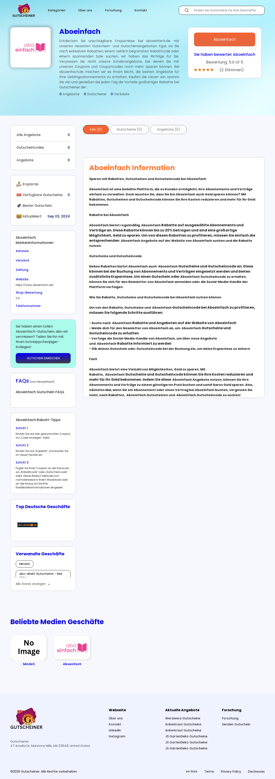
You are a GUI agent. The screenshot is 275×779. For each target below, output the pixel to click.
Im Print (191, 771)
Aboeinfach (225, 39)
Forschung (113, 10)
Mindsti (24, 564)
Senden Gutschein (236, 724)
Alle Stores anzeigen (31, 584)
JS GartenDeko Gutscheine (186, 736)
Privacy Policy (231, 771)
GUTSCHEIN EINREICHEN (43, 358)
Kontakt (140, 10)
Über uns (85, 10)
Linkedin (115, 730)
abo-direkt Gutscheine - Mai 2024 (40, 576)
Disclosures (256, 771)
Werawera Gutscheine (182, 718)
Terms (209, 771)
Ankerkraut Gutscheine (183, 724)
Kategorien (56, 10)
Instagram (117, 736)
